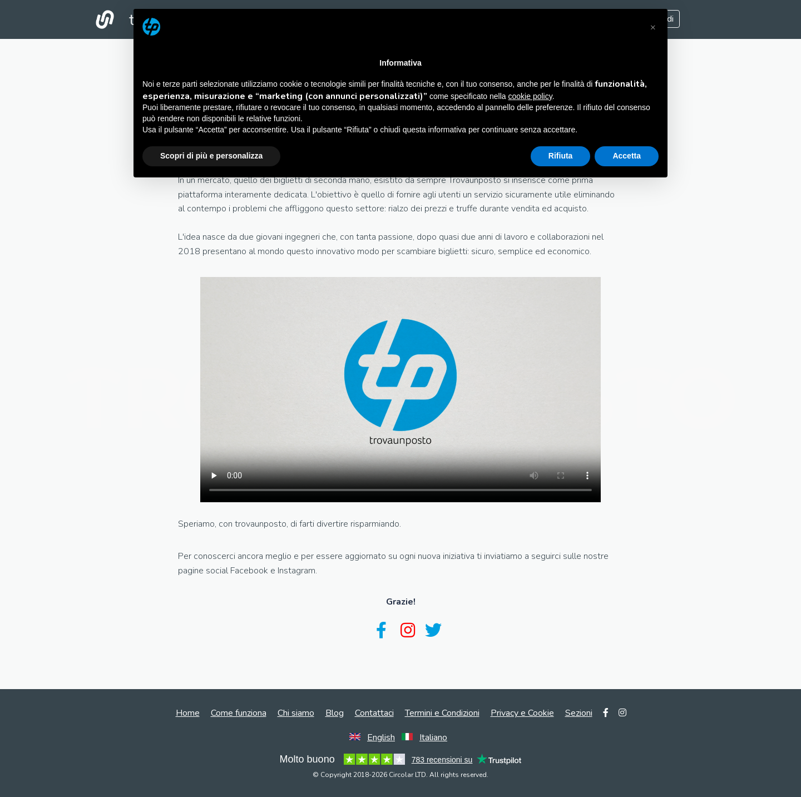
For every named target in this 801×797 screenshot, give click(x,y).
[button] (653, 27)
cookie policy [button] (530, 96)
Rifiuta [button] (560, 155)
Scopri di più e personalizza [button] (211, 155)
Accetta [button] (626, 155)
